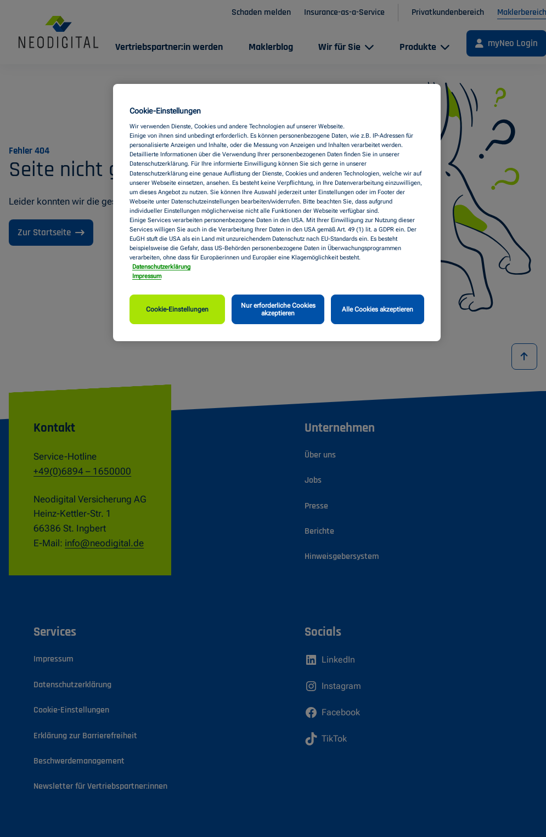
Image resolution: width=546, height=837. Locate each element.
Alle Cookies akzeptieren (377, 309)
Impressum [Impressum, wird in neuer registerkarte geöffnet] (146, 276)
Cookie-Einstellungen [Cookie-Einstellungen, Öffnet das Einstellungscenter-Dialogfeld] (177, 309)
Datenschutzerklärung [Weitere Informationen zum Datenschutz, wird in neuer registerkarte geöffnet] (161, 266)
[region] (277, 213)
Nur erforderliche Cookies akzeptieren (278, 309)
